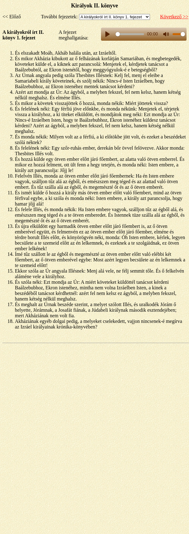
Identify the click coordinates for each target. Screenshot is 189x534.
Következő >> (174, 16)
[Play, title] (107, 34)
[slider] (130, 34)
